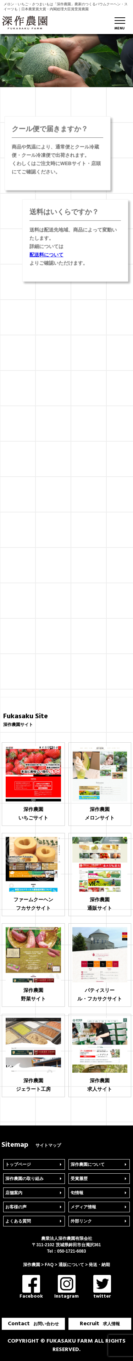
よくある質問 (18, 1221)
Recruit (100, 1323)
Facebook (31, 1287)
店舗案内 (13, 1192)
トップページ (18, 1164)
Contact (33, 1323)
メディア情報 (83, 1206)
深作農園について (88, 1164)
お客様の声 (16, 1206)
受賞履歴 (79, 1178)
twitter (102, 1287)
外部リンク (81, 1221)
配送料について (48, 253)
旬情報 (77, 1192)
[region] (66, 60)
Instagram (66, 1287)
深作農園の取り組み (24, 1178)
